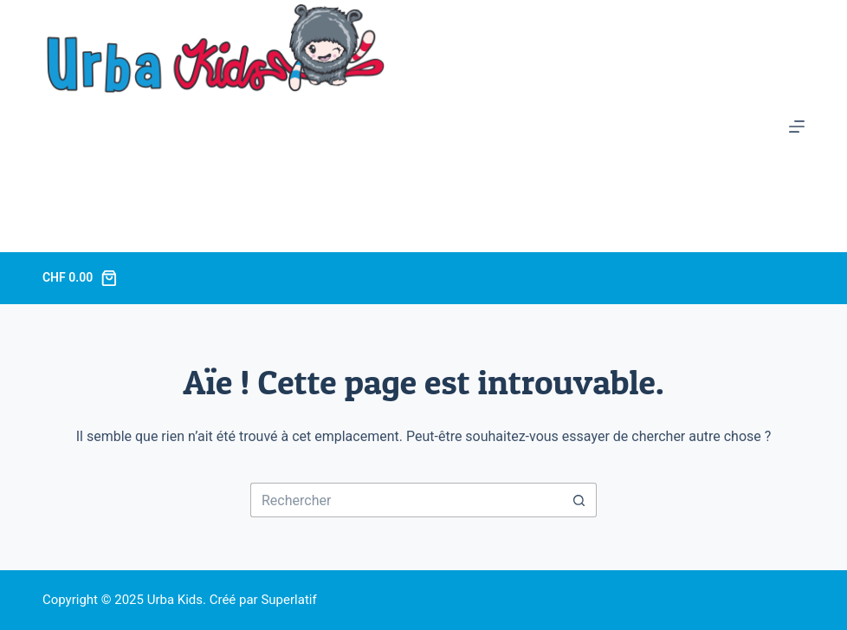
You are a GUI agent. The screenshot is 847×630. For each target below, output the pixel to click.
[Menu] (797, 126)
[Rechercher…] (406, 500)
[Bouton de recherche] (579, 500)
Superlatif (288, 599)
